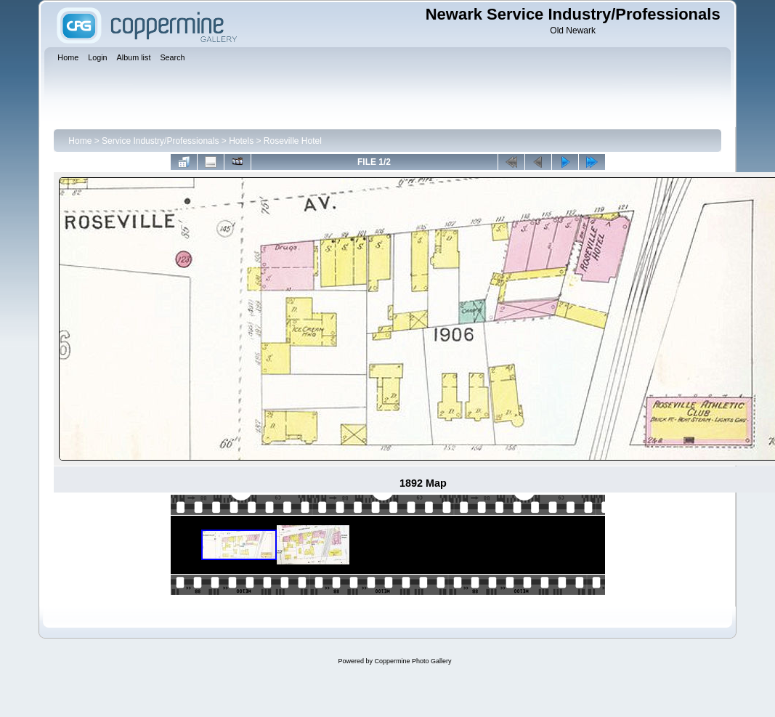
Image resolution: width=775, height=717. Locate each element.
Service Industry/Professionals (160, 141)
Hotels (241, 141)
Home (80, 141)
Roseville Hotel (293, 141)
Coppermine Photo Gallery (412, 661)
